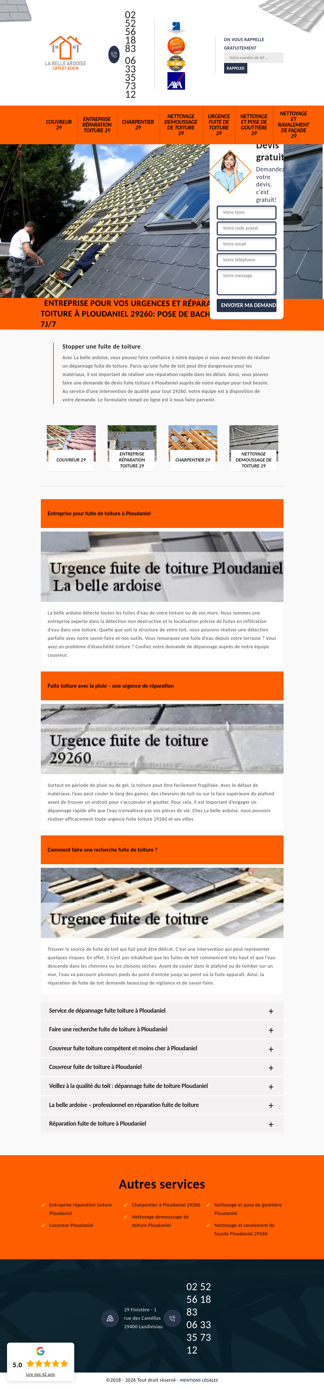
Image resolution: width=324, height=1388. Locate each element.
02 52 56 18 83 (130, 32)
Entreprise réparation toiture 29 (97, 125)
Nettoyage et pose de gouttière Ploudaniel (248, 1209)
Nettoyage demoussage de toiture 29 (181, 124)
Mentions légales (199, 1380)
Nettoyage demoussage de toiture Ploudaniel (160, 1221)
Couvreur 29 (59, 125)
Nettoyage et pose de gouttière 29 (253, 124)
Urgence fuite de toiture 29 (219, 124)
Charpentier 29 (138, 125)
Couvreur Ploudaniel (72, 1225)
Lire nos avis (40, 1374)
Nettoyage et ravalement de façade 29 (293, 124)
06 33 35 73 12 (130, 77)
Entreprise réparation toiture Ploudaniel (81, 1209)
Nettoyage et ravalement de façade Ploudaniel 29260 (245, 1229)
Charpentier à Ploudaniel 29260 (166, 1205)
